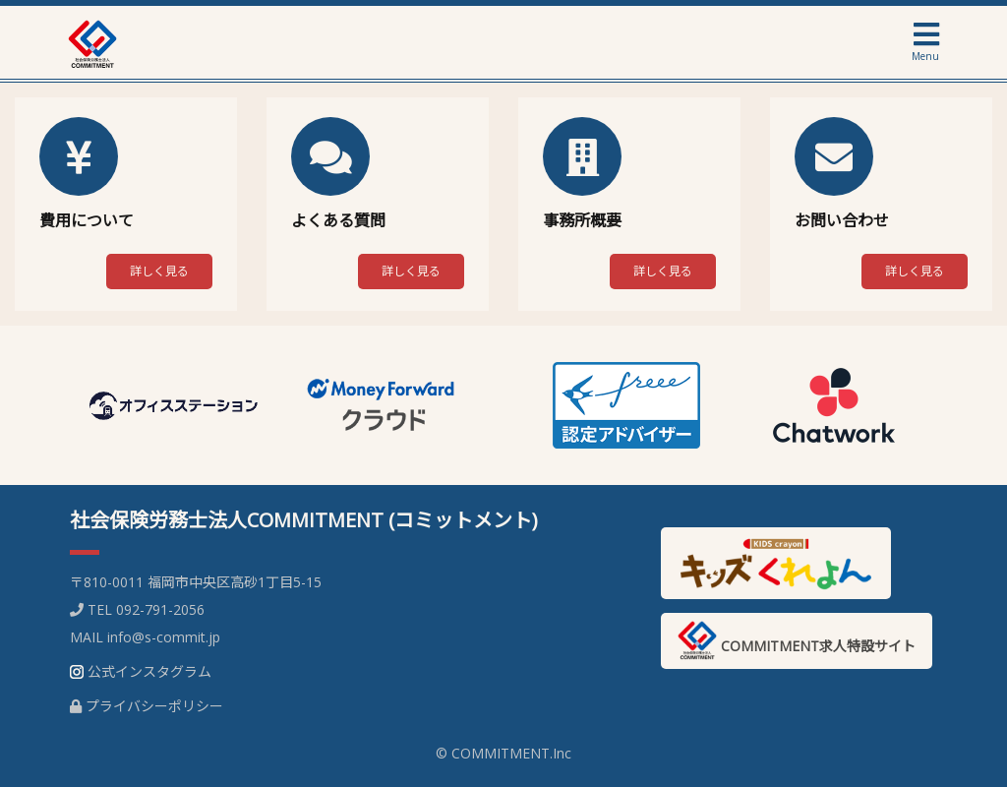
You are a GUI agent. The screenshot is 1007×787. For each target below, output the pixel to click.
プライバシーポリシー (154, 705)
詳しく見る (159, 271)
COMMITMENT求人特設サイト (797, 640)
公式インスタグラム (149, 671)
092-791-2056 (160, 609)
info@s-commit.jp (163, 637)
